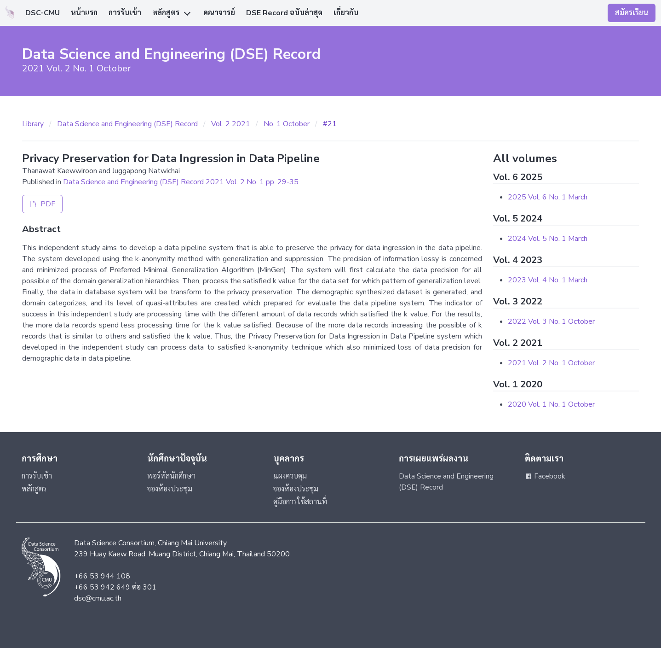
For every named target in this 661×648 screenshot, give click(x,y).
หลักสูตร (165, 13)
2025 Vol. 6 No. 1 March (547, 197)
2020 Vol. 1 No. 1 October (551, 404)
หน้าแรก (84, 13)
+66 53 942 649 (102, 587)
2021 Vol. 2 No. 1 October (551, 363)
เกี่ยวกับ (345, 13)
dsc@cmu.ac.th (97, 598)
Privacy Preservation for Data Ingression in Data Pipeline (171, 158)
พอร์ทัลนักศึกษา (171, 476)
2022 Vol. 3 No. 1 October (551, 321)
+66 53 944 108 (102, 576)
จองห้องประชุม (169, 489)
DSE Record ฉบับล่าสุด (284, 13)
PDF (42, 204)
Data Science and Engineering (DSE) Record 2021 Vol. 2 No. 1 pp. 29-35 (181, 182)
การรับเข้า (125, 13)
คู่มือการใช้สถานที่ (300, 502)
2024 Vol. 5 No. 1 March (547, 239)
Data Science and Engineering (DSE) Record (127, 124)
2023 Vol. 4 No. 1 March (547, 280)
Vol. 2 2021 (230, 124)
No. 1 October (287, 124)
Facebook (545, 476)
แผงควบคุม (290, 476)
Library (33, 124)
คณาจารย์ (219, 13)
